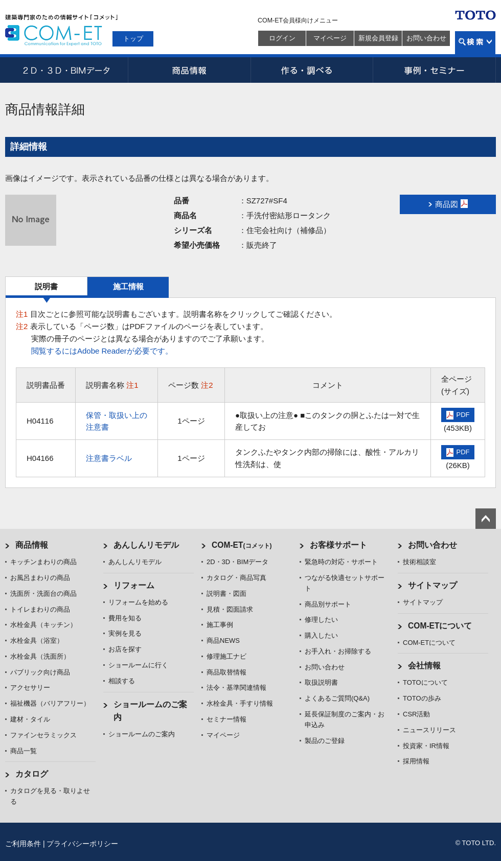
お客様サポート (338, 545)
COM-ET (242, 545)
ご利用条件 (23, 844)
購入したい (321, 635)
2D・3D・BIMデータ (66, 70)
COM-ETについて (440, 625)
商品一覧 (23, 751)
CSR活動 (416, 714)
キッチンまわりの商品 (43, 562)
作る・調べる (311, 70)
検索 (475, 42)
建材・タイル (30, 719)
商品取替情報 (226, 672)
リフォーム (133, 585)
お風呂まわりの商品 (40, 577)
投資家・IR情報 (426, 746)
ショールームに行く (138, 665)
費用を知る (125, 618)
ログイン (282, 38)
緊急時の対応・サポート (341, 562)
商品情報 (189, 70)
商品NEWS (223, 640)
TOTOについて (425, 682)
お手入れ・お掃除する (338, 651)
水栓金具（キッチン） (43, 625)
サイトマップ (432, 585)
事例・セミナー (434, 70)
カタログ (31, 774)
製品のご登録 (325, 740)
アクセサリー (30, 687)
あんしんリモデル (146, 545)
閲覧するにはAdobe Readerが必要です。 (102, 350)
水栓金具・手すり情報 (240, 703)
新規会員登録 (378, 38)
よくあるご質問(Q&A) (337, 698)
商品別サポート (328, 604)
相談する (121, 681)
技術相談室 (419, 562)
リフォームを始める (138, 602)
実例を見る (125, 633)
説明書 (46, 286)
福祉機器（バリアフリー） (50, 703)
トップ (133, 38)
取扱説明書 (321, 682)
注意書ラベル (109, 458)
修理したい (321, 619)
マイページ (330, 38)
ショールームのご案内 (141, 734)
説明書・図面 (226, 593)
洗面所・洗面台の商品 (43, 593)
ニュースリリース (429, 730)
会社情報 (424, 665)
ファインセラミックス (43, 735)
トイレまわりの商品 (40, 609)
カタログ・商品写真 (236, 577)
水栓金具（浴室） (36, 640)
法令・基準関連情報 (236, 687)
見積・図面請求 (230, 609)
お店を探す (125, 649)
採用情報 (416, 761)
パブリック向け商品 (40, 672)
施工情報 (128, 286)
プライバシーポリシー (82, 844)
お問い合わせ (426, 38)
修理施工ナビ (226, 656)
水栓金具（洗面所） (40, 656)
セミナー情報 (226, 719)
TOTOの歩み (422, 698)
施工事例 (220, 625)
